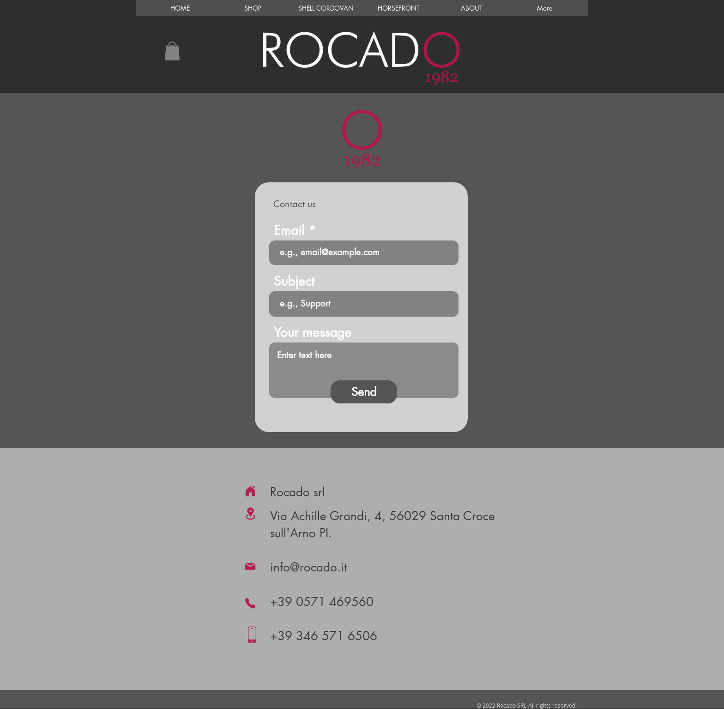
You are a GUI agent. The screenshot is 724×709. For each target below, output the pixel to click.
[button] (172, 51)
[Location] (250, 513)
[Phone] (250, 603)
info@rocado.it (308, 567)
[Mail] (250, 566)
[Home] (250, 491)
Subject (294, 281)
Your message (312, 332)
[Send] (364, 391)
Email (289, 230)
